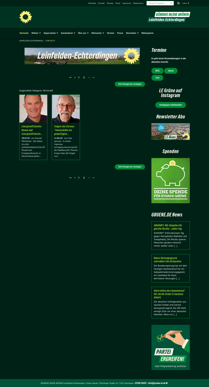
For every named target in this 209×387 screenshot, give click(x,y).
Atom (171, 70)
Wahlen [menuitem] (34, 33)
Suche (117, 3)
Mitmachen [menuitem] (96, 33)
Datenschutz (138, 3)
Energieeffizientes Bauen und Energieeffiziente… (32, 130)
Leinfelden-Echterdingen (31, 40)
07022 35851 (140, 383)
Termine (158, 50)
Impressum (126, 3)
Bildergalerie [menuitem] (147, 33)
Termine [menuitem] (110, 33)
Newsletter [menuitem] (131, 33)
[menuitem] (92, 3)
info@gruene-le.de (156, 383)
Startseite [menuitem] (24, 33)
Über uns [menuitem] (82, 33)
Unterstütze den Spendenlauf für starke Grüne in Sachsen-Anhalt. (169, 294)
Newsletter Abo (170, 116)
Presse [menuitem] (120, 33)
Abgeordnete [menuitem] (50, 33)
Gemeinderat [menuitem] (67, 33)
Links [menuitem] (184, 3)
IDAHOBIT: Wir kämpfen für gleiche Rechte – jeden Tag (168, 227)
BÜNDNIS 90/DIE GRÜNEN (172, 14)
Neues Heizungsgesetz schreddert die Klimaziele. (168, 259)
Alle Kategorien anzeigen (130, 84)
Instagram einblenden (170, 104)
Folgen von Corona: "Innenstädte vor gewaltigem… (64, 130)
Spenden (170, 151)
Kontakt (101, 3)
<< (70, 77)
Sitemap (110, 3)
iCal (157, 77)
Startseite (92, 3)
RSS (157, 70)
